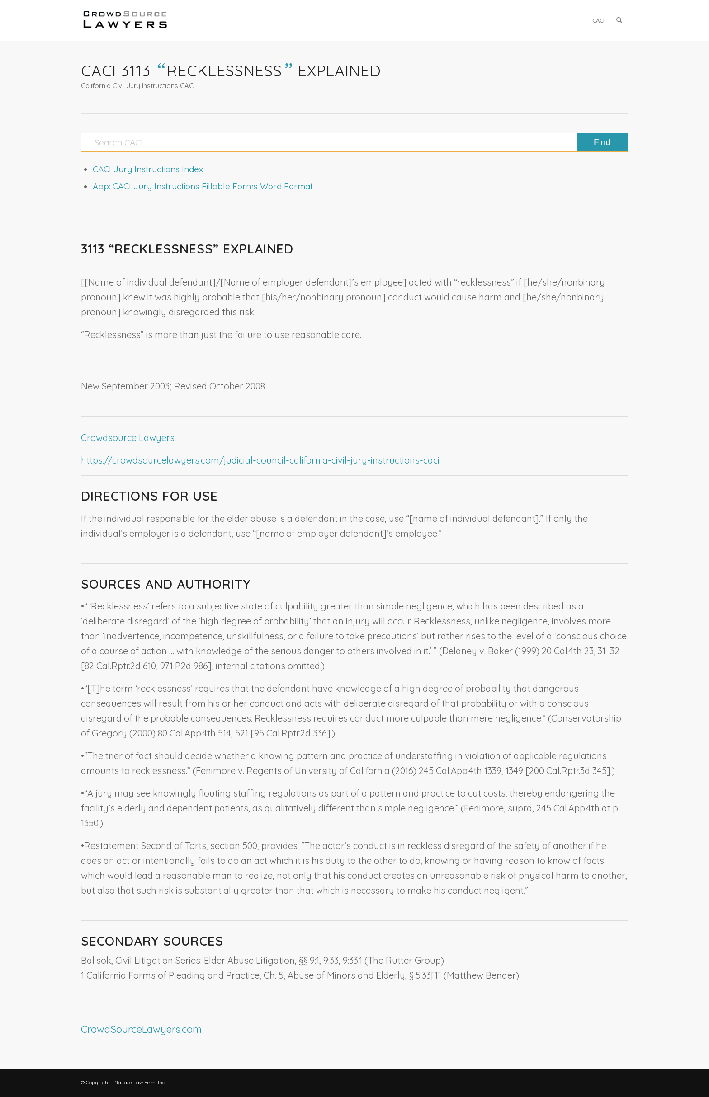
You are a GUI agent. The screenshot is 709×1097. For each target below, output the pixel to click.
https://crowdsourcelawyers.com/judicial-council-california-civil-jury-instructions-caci (260, 460)
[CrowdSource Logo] (125, 20)
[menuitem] (598, 20)
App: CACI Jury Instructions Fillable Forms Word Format (203, 186)
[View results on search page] (602, 142)
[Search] (619, 20)
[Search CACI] (354, 142)
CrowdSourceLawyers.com (141, 1029)
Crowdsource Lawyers (128, 437)
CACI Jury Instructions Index (148, 169)
